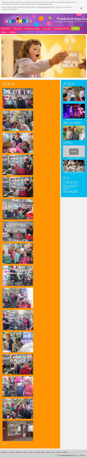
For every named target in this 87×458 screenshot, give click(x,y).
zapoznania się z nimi (45, 4)
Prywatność (64, 452)
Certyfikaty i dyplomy (61, 28)
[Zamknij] (81, 8)
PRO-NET (82, 455)
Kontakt (13, 32)
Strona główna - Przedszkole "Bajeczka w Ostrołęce (18, 20)
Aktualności (6, 28)
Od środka (46, 28)
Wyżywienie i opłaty (32, 28)
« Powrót (5, 444)
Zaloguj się (66, 188)
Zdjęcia (75, 28)
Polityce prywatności (9, 2)
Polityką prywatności (44, 7)
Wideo (4, 32)
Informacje (18, 28)
